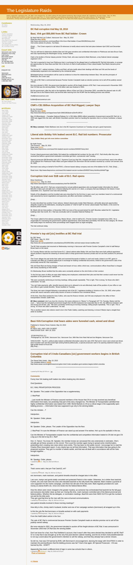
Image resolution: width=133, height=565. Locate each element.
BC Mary (4, 25)
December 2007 (7, 140)
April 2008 (5, 146)
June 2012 (5, 223)
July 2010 (5, 189)
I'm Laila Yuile (6, 37)
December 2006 (7, 121)
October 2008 (6, 156)
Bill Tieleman (6, 38)
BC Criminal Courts (8, 46)
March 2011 (5, 201)
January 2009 (6, 160)
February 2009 (6, 162)
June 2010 (5, 187)
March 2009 (5, 164)
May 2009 (5, 167)
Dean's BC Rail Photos (9, 103)
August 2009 (6, 171)
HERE (41, 147)
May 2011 (5, 204)
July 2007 (5, 132)
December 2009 (7, 178)
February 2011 (6, 200)
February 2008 (6, 143)
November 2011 (7, 214)
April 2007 (5, 127)
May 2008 (5, 148)
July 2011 (5, 207)
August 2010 (6, 190)
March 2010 (5, 182)
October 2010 (6, 193)
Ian (41, 461)
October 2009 (6, 175)
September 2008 (7, 154)
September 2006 (7, 116)
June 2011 (5, 206)
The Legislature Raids (29, 10)
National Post (35, 182)
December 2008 (7, 159)
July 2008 (5, 151)
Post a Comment (38, 553)
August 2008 (6, 153)
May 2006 (5, 110)
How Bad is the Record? (9, 40)
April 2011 (5, 203)
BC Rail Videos (6, 101)
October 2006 (6, 118)
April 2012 (5, 222)
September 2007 (7, 135)
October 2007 (6, 137)
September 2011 (7, 211)
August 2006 (6, 115)
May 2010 (5, 186)
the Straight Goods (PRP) (10, 45)
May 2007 (5, 129)
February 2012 (6, 218)
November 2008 (7, 157)
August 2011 (6, 209)
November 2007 (7, 138)
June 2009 (5, 168)
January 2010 (6, 179)
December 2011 (7, 215)
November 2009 (7, 176)
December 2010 (7, 196)
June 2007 (5, 131)
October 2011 (6, 212)
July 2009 (5, 170)
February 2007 (6, 124)
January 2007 (6, 123)
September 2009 (7, 173)
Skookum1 (43, 551)
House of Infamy (7, 35)
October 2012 (6, 225)
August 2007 (6, 134)
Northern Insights (7, 42)
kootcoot (4, 26)
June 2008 (5, 149)
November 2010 (7, 195)
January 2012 (6, 217)
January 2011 (6, 198)
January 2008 (6, 142)
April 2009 (5, 165)
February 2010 (6, 181)
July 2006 (5, 113)
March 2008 (5, 145)
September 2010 (7, 192)
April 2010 (5, 184)
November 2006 (7, 120)
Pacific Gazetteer (7, 34)
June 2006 (5, 112)
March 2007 (5, 126)
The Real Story (6, 43)
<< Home (34, 561)
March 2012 (5, 220)
